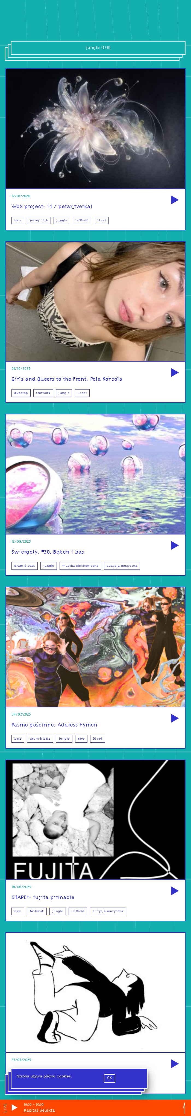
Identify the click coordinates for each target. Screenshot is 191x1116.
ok (109, 1078)
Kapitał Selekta (39, 1110)
